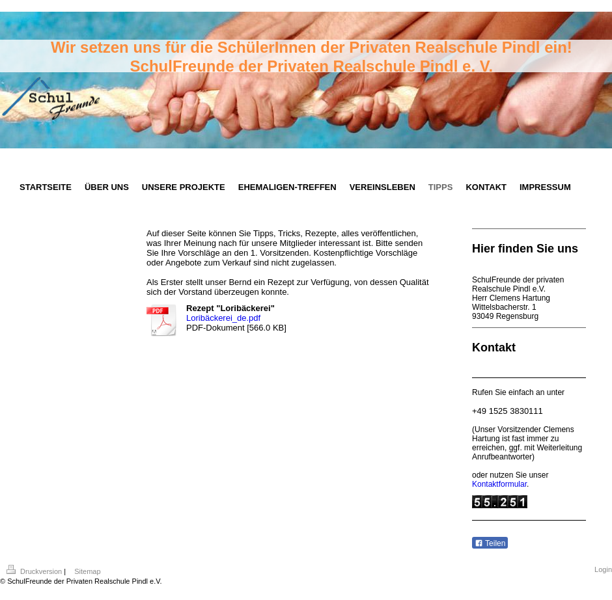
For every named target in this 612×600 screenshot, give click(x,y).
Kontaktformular (499, 484)
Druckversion (35, 571)
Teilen (490, 543)
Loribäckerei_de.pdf (223, 318)
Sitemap (87, 571)
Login (603, 569)
